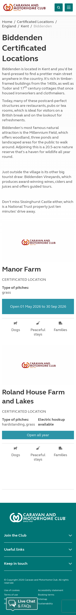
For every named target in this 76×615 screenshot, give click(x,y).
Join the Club (15, 535)
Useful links (14, 549)
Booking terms (46, 594)
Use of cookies (12, 590)
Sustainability (45, 603)
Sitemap (42, 599)
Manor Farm (21, 269)
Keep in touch (15, 563)
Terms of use (11, 594)
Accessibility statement (50, 590)
